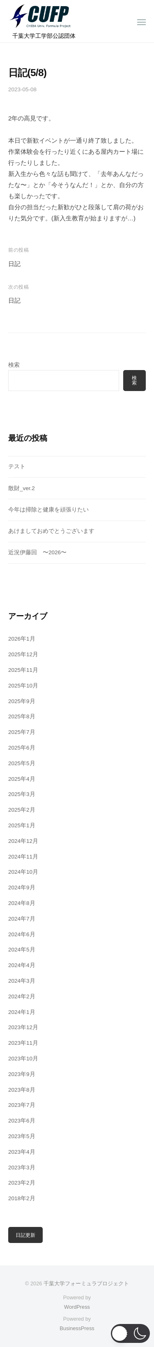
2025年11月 (23, 670)
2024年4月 (21, 965)
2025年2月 (21, 810)
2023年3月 (21, 1167)
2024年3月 (21, 981)
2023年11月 (23, 1043)
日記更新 (25, 1235)
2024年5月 (21, 950)
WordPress (77, 1307)
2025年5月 (21, 763)
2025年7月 (21, 732)
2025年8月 (21, 716)
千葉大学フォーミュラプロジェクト (86, 1283)
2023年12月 (23, 1027)
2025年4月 (21, 779)
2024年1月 (21, 1012)
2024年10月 (23, 872)
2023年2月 (21, 1183)
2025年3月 (21, 794)
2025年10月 (23, 686)
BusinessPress (77, 1328)
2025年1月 (21, 825)
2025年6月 (21, 748)
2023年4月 (21, 1152)
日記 (14, 263)
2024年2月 (21, 996)
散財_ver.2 (21, 488)
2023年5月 (21, 1136)
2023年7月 (21, 1105)
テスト (16, 466)
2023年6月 (21, 1121)
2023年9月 (21, 1074)
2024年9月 (21, 887)
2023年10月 (23, 1058)
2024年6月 (21, 934)
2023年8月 (21, 1090)
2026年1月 (21, 639)
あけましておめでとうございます (51, 531)
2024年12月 (23, 841)
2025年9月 (21, 701)
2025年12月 (23, 654)
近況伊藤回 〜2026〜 (37, 552)
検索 (14, 365)
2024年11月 (23, 857)
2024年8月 (21, 903)
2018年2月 (21, 1198)
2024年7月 (21, 919)
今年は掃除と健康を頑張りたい (48, 510)
